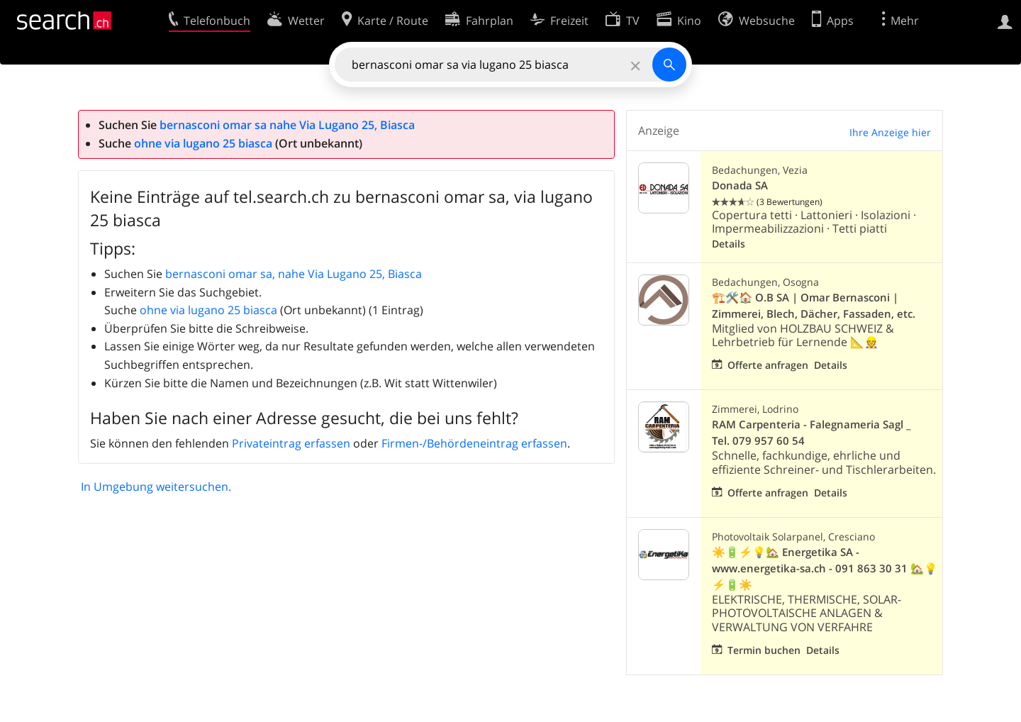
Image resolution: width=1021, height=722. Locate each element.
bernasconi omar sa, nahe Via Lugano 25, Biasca (293, 274)
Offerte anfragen (767, 365)
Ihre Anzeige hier (890, 132)
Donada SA (740, 185)
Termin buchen (763, 650)
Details (728, 243)
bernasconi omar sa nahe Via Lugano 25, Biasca (287, 125)
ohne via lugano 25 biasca (203, 143)
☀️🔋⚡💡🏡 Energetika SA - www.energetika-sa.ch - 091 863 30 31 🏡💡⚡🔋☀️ (824, 568)
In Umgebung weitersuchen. (156, 486)
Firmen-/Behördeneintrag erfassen (474, 443)
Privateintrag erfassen (291, 443)
